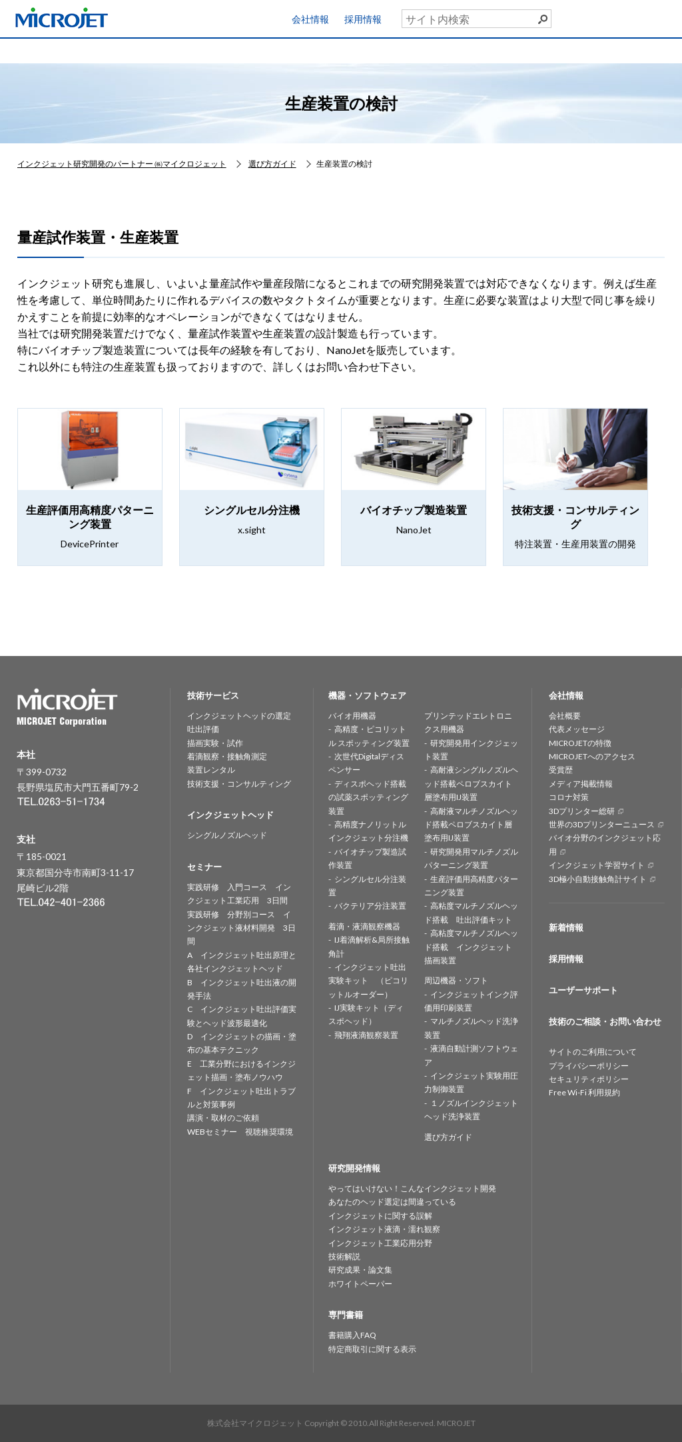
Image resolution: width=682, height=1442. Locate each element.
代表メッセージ (577, 729)
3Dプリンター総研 (582, 811)
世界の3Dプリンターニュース (602, 824)
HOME (41, 49)
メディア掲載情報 (581, 784)
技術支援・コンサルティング (239, 784)
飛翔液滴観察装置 (366, 1035)
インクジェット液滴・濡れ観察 (384, 1229)
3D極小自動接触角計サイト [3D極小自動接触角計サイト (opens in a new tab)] (598, 879)
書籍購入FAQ (352, 1335)
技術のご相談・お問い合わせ (605, 1021)
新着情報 (566, 927)
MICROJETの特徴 (580, 743)
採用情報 (363, 19)
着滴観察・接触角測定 (227, 756)
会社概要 (565, 716)
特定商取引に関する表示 (372, 1349)
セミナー (449, 49)
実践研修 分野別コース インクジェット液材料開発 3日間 (241, 928)
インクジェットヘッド (204, 49)
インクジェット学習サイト (597, 865)
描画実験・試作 (215, 743)
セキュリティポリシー (589, 1079)
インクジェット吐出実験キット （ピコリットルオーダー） (368, 980)
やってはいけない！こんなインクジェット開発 (412, 1188)
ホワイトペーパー (360, 1284)
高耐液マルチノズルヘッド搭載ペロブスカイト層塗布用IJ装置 (471, 824)
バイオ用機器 (352, 716)
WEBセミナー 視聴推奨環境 (240, 1132)
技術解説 (344, 1256)
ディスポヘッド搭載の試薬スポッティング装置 (368, 797)
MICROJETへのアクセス (592, 756)
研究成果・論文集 (360, 1270)
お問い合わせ (629, 47)
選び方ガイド (448, 1137)
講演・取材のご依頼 (223, 1118)
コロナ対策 (569, 797)
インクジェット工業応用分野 (380, 1243)
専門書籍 (530, 49)
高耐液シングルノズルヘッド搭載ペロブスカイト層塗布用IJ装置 (471, 783)
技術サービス (123, 49)
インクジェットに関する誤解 (380, 1216)
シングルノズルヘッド (227, 835)
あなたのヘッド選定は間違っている (392, 1202)
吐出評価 (203, 729)
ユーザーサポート (637, 16)
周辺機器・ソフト (456, 980)
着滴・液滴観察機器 (364, 926)
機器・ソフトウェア (285, 49)
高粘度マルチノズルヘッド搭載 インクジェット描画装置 (471, 946)
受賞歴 (561, 770)
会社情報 (310, 19)
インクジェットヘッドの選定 (239, 716)
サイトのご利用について (593, 1052)
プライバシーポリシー (589, 1066)
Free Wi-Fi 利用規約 (584, 1092)
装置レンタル (211, 770)
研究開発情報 (368, 49)
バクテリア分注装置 (370, 906)
